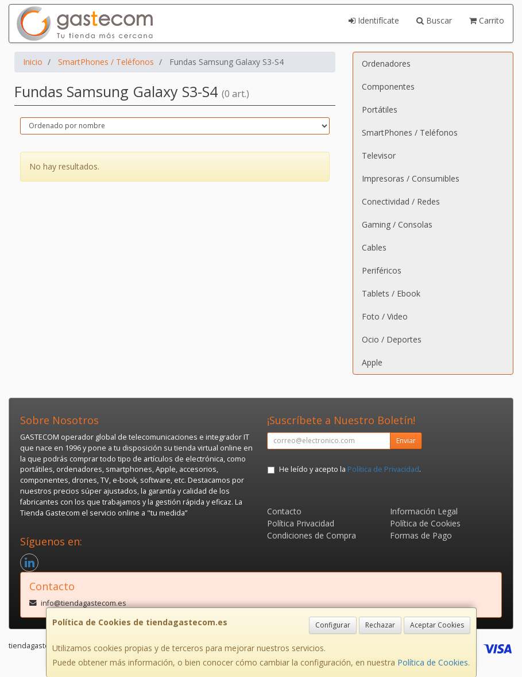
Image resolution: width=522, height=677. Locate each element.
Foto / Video (385, 316)
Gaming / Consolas (397, 224)
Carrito (486, 20)
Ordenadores (386, 63)
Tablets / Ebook (391, 293)
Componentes (388, 86)
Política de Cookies (432, 662)
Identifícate (374, 20)
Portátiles (379, 109)
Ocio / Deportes (392, 339)
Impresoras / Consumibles (410, 178)
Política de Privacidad (383, 469)
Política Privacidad (300, 523)
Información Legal (424, 511)
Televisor (379, 155)
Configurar (332, 625)
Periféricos (381, 270)
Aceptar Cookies (437, 625)
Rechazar (380, 625)
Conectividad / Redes (401, 201)
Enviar (406, 440)
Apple (372, 362)
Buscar (434, 20)
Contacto (284, 511)
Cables (374, 247)
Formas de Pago (421, 535)
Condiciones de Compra (311, 535)
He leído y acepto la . (350, 469)
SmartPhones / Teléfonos (410, 132)
